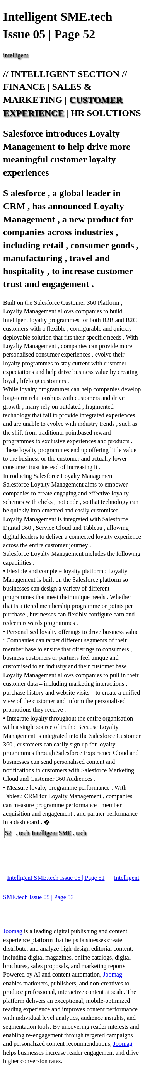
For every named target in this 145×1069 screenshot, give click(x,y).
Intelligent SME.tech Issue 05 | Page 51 (56, 877)
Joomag (13, 931)
